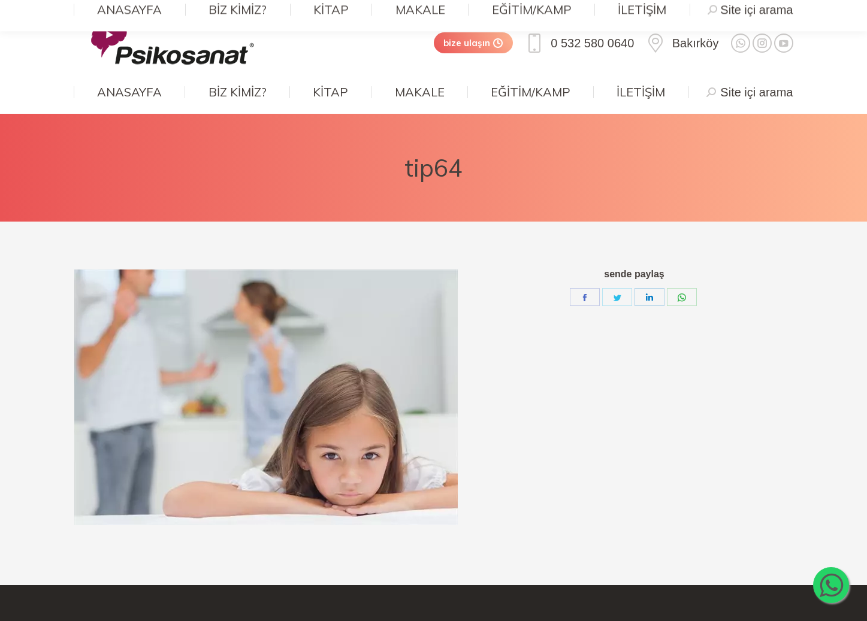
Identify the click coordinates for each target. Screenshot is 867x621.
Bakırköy (682, 43)
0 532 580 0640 (579, 43)
